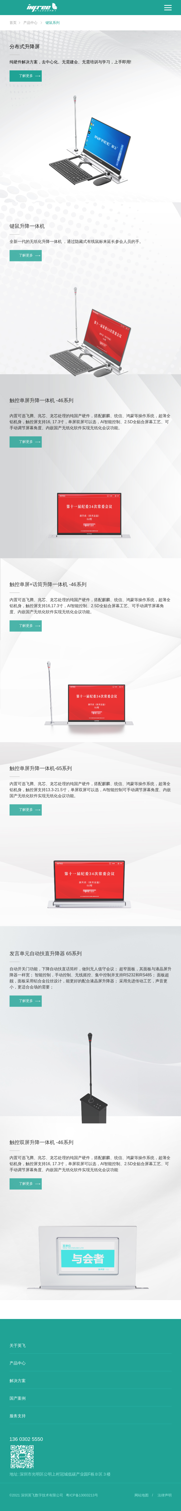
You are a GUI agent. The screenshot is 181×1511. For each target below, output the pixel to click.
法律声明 (165, 1495)
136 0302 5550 (26, 1439)
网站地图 (141, 1495)
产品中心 (30, 23)
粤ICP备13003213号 (82, 1495)
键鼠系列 (52, 23)
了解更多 (29, 76)
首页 (13, 23)
